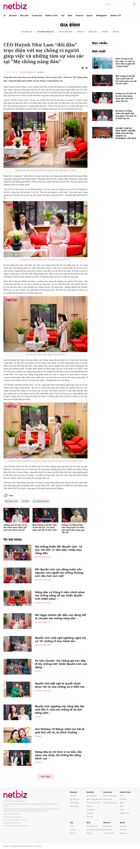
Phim (122, 796)
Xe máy (73, 829)
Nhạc (122, 803)
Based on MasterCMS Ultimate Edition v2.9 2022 (22, 846)
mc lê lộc (25, 501)
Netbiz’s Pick (124, 813)
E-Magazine (101, 15)
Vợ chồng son (26, 32)
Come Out (37, 15)
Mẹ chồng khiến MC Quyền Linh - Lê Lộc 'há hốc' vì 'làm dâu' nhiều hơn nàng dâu (58, 550)
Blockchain (107, 826)
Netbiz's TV (115, 15)
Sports (90, 15)
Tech (70, 15)
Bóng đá (123, 826)
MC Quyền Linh (11, 501)
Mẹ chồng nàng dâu (45, 32)
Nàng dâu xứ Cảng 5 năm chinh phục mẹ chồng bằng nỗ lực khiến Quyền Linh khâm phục (60, 595)
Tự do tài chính (108, 833)
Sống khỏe (93, 32)
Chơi (122, 809)
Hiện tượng (74, 806)
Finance (79, 15)
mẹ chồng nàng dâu (41, 501)
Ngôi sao (123, 833)
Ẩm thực (116, 32)
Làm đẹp (105, 32)
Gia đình (24, 15)
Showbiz (13, 15)
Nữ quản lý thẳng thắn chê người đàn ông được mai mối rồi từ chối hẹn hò (126, 114)
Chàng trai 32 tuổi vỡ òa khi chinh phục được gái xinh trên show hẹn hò (15, 527)
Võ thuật (123, 829)
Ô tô (71, 826)
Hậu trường (74, 803)
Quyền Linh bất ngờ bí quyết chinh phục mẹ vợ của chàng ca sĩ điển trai (61, 684)
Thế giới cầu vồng (110, 803)
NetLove (80, 32)
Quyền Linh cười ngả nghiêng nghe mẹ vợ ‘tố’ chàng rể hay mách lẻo (60, 639)
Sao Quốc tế (74, 799)
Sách (122, 806)
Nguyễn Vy (41, 72)
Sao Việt (73, 796)
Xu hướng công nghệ (95, 829)
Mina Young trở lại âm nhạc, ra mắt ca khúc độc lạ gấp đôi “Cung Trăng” (125, 62)
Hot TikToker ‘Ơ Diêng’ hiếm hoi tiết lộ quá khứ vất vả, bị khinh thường (59, 730)
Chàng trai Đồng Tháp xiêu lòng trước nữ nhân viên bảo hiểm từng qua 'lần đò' (72, 528)
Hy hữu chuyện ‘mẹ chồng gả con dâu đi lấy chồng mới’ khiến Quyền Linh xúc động (61, 664)
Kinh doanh (107, 829)
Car (63, 15)
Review (72, 833)
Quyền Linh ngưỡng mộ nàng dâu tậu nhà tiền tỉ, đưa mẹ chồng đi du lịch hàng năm (59, 709)
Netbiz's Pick (52, 15)
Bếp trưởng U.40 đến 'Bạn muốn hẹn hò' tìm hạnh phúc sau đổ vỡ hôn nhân (45, 527)
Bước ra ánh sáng (109, 796)
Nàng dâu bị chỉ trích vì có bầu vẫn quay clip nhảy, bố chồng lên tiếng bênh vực (58, 755)
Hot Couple (107, 799)
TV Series (123, 799)
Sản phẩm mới (92, 826)
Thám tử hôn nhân (65, 32)
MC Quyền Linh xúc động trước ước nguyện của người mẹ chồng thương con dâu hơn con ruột (59, 572)
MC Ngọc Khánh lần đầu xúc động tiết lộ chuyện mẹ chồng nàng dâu (60, 616)
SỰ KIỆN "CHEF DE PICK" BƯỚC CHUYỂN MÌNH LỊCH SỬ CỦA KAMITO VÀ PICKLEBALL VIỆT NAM (126, 133)
